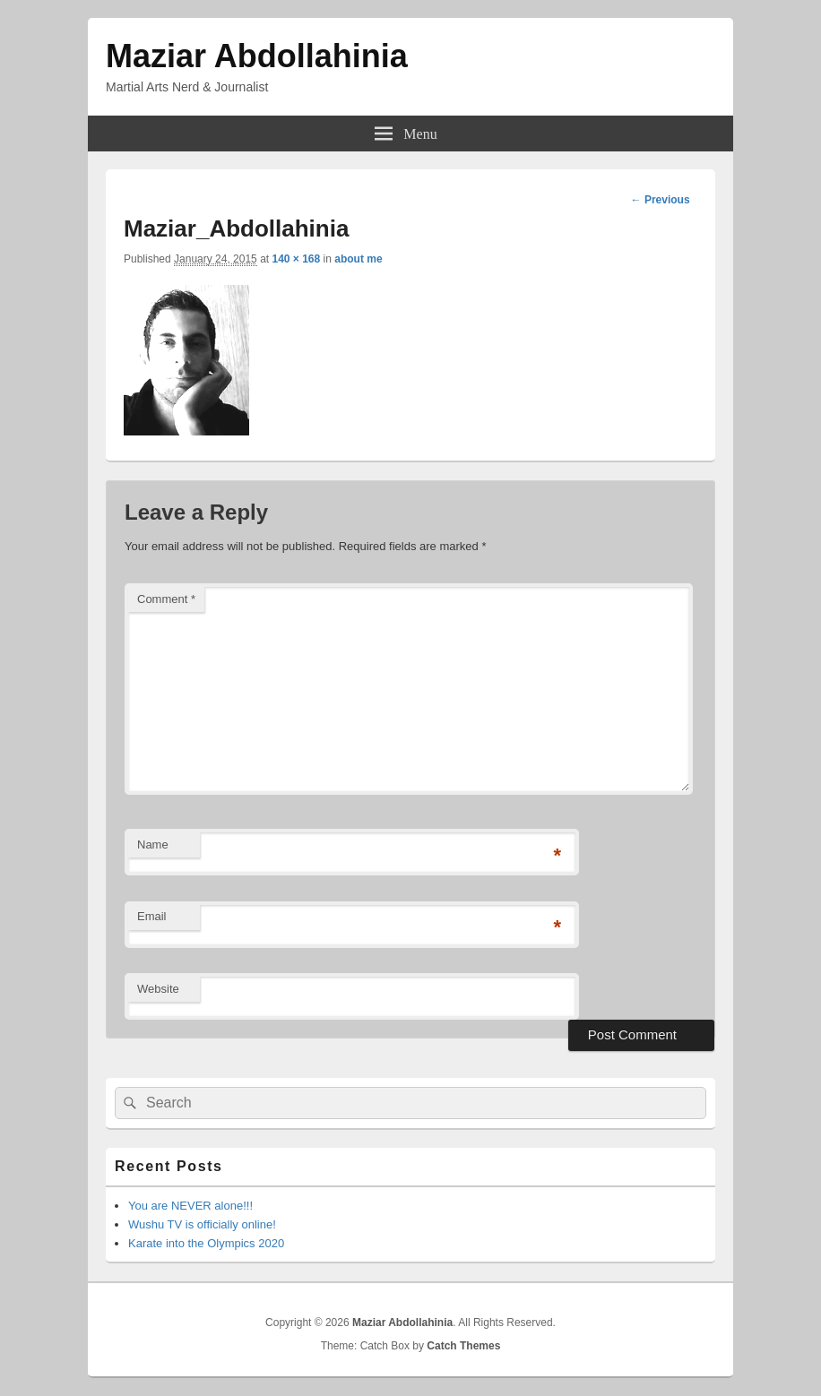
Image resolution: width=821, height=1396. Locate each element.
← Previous (660, 200)
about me (358, 259)
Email (152, 916)
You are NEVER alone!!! (190, 1205)
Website (158, 988)
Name (153, 844)
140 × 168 (296, 259)
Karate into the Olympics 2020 (206, 1243)
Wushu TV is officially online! (202, 1224)
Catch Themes (463, 1346)
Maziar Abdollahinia (257, 56)
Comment (166, 599)
